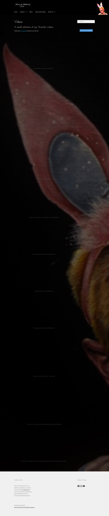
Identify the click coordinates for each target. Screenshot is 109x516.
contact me (26, 489)
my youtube (23, 31)
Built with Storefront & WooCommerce (24, 507)
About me (50, 12)
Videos (31, 12)
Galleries (22, 12)
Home (15, 12)
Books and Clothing (40, 12)
